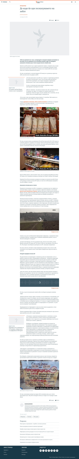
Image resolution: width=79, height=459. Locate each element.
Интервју (23, 454)
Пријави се (6, 450)
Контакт (5, 454)
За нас (5, 452)
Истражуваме (24, 452)
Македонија (23, 5)
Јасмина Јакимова (23, 14)
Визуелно (23, 450)
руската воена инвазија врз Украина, (28, 191)
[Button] (51, 20)
